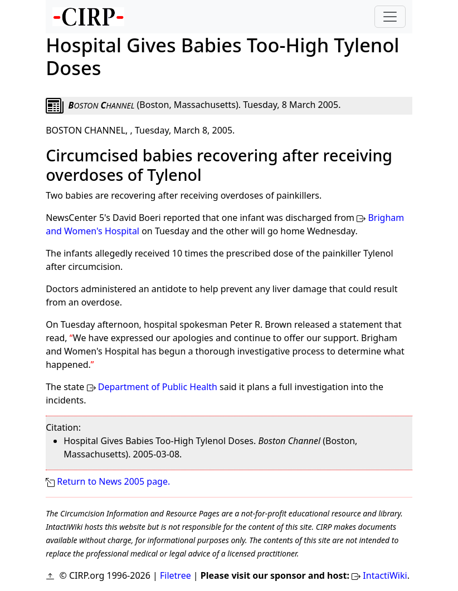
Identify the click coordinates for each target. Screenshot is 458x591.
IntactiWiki (385, 575)
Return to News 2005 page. (113, 481)
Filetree (175, 575)
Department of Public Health (157, 387)
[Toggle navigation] (390, 17)
